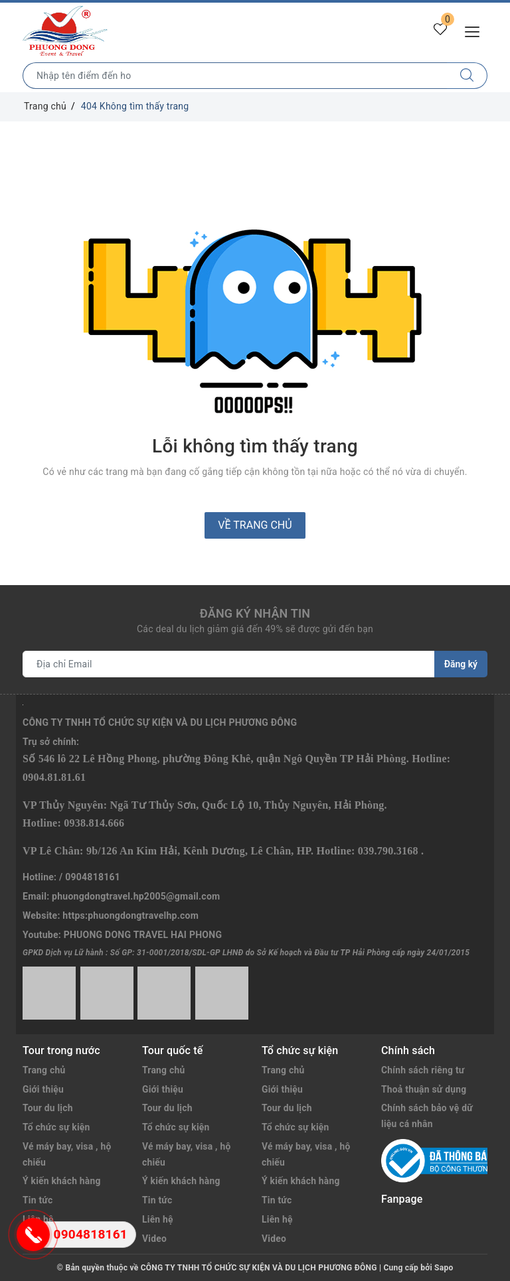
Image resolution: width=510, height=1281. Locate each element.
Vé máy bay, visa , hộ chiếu (67, 1154)
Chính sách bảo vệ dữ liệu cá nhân (427, 1116)
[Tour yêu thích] (439, 30)
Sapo (443, 1267)
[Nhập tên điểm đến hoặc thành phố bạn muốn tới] (235, 75)
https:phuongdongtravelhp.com (130, 915)
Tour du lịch (48, 1108)
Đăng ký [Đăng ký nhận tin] (460, 664)
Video (154, 1238)
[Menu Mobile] (475, 30)
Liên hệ (157, 1219)
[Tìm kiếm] (467, 75)
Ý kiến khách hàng (62, 1181)
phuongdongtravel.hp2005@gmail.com (136, 896)
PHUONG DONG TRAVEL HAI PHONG (143, 934)
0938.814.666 (94, 823)
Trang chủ (44, 1070)
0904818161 (92, 877)
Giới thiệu (43, 1089)
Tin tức (157, 1200)
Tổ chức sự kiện (57, 1127)
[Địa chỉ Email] (229, 664)
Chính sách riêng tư (423, 1070)
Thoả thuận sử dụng (424, 1089)
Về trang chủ (255, 525)
